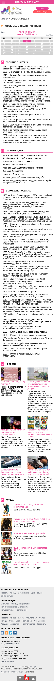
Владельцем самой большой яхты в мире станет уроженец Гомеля (12, 472)
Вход (42, 8)
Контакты (5, 604)
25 (42, 50)
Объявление (23, 593)
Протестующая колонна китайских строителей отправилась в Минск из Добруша (39, 385)
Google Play (6, 643)
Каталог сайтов (28, 624)
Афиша (13, 618)
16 (27, 47)
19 (50, 47)
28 (12, 53)
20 (4, 50)
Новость (4, 593)
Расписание (27, 621)
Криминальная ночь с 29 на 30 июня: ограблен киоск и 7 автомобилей (39, 472)
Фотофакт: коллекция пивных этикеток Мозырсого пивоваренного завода (40, 433)
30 (12, 41)
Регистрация (42, 12)
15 (19, 47)
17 (34, 47)
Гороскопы (41, 624)
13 (4, 47)
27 (4, 53)
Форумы (4, 624)
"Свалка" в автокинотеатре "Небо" (30, 533)
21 (12, 50)
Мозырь (33, 667)
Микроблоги (15, 624)
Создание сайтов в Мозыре (12, 672)
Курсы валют (14, 621)
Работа (21, 618)
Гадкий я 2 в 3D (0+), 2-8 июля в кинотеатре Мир (28, 505)
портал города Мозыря (11, 13)
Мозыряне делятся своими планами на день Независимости (13, 432)
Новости (4, 618)
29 (4, 41)
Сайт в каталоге (8, 596)
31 (34, 53)
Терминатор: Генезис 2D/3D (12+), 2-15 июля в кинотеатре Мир (32, 520)
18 (42, 47)
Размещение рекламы (20, 604)
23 (27, 50)
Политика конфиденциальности (14, 607)
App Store (15, 643)
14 (12, 47)
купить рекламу (7, 661)
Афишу (13, 593)
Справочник (39, 621)
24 (34, 50)
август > (50, 35)
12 (50, 44)
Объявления (31, 618)
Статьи (42, 618)
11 (42, 44)
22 (19, 50)
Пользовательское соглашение (14, 610)
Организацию (36, 593)
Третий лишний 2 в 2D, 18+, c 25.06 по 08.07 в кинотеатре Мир (31, 563)
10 (34, 44)
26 (50, 50)
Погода (4, 621)
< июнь (4, 32)
